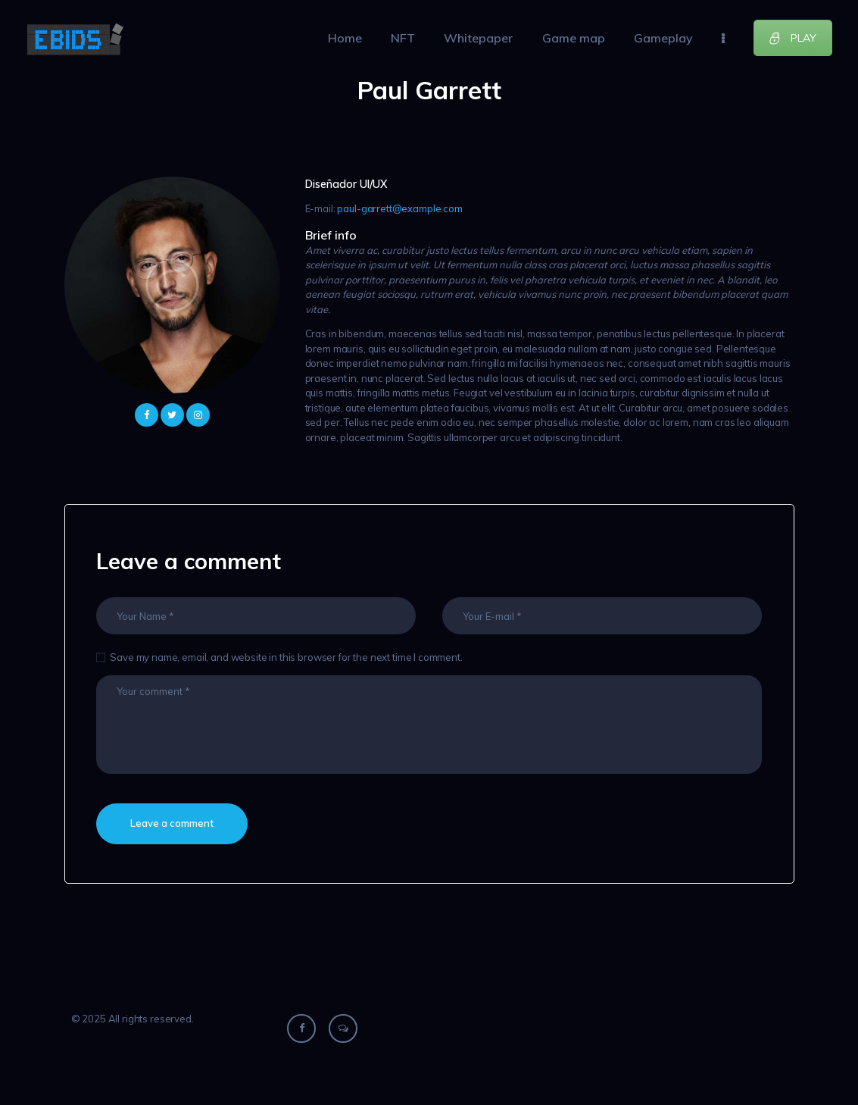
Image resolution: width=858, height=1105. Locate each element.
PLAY (792, 38)
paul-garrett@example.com (399, 208)
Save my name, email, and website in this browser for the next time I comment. (286, 657)
